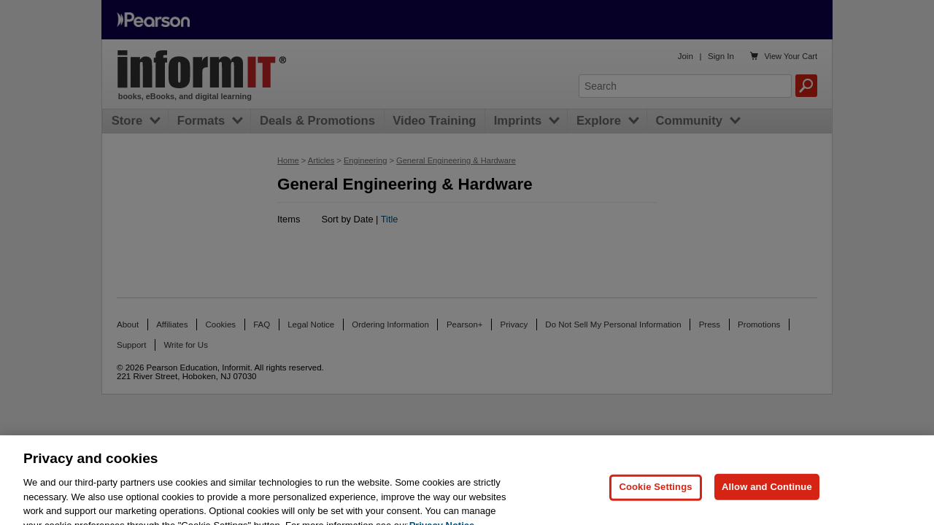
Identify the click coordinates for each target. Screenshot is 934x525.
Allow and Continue (767, 495)
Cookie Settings (655, 495)
